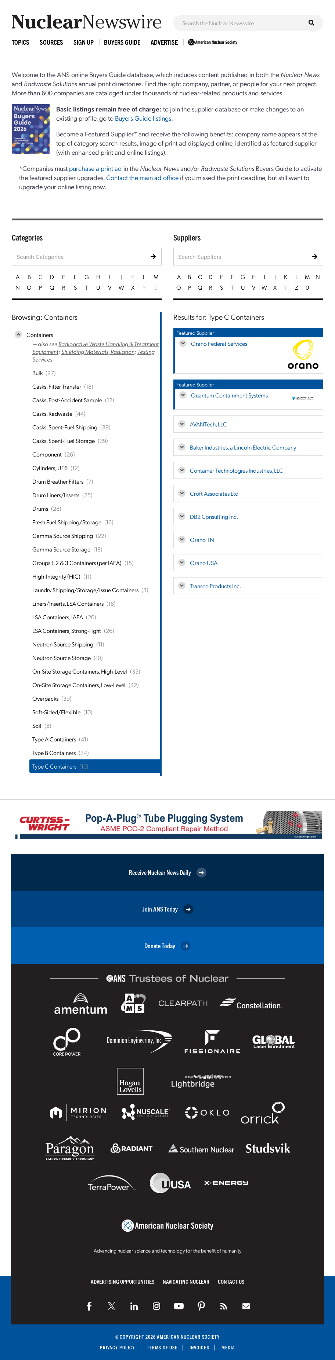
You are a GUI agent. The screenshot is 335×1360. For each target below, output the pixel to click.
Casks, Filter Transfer (56, 386)
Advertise (164, 42)
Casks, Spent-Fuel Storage (63, 440)
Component (47, 454)
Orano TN (202, 539)
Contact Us (231, 1281)
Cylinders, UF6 (50, 468)
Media (228, 1347)
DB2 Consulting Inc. (214, 516)
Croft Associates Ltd (214, 493)
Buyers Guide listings (143, 118)
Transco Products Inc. (215, 586)
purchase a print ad (95, 168)
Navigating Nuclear (186, 1281)
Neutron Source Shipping (62, 644)
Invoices (199, 1347)
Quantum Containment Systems (229, 395)
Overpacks (45, 698)
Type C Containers (54, 766)
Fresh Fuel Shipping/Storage (66, 522)
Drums (40, 508)
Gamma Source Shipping (62, 535)
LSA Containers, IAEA (57, 617)
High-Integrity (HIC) (56, 576)
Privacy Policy (117, 1347)
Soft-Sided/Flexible (56, 712)
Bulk (37, 373)
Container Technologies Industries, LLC (236, 470)
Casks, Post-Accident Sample (67, 400)
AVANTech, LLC (208, 424)
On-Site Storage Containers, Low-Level (79, 685)
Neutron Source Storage (61, 657)
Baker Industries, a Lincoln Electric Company (243, 447)
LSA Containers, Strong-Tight (66, 630)
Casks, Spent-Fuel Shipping (64, 427)
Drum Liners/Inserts (55, 495)
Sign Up (83, 42)
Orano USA (203, 563)
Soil (37, 725)
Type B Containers (54, 752)
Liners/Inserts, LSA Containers (68, 603)
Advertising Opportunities (122, 1281)
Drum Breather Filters (57, 481)
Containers (39, 334)
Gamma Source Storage (61, 549)
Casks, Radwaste (52, 413)
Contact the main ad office (142, 177)
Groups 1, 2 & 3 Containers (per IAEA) (77, 563)
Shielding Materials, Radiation (97, 351)
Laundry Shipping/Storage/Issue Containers (85, 590)
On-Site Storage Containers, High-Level (79, 671)
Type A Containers (54, 739)
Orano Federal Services (219, 343)
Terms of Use (162, 1347)
